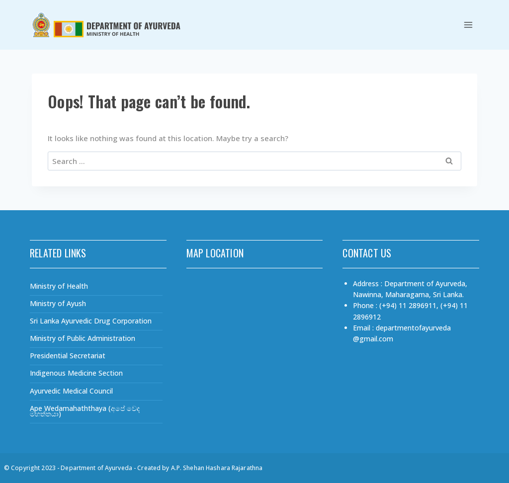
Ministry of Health (59, 286)
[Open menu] (468, 24)
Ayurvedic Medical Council (71, 391)
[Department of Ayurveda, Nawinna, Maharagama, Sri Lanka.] (254, 347)
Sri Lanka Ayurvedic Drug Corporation (91, 320)
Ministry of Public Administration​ (82, 338)
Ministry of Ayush (58, 303)
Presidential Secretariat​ (67, 355)
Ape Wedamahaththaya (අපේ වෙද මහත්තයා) (85, 410)
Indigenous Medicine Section (76, 373)
